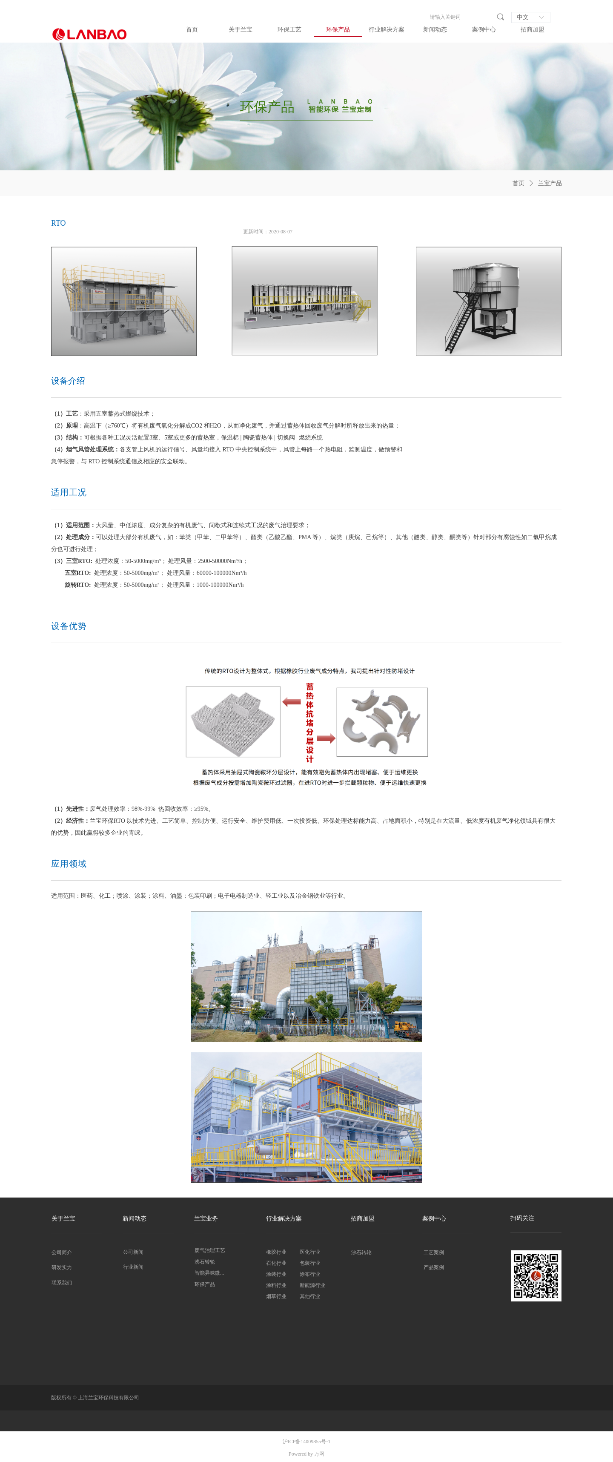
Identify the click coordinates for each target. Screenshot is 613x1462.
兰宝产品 (550, 183)
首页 (518, 183)
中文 (523, 17)
